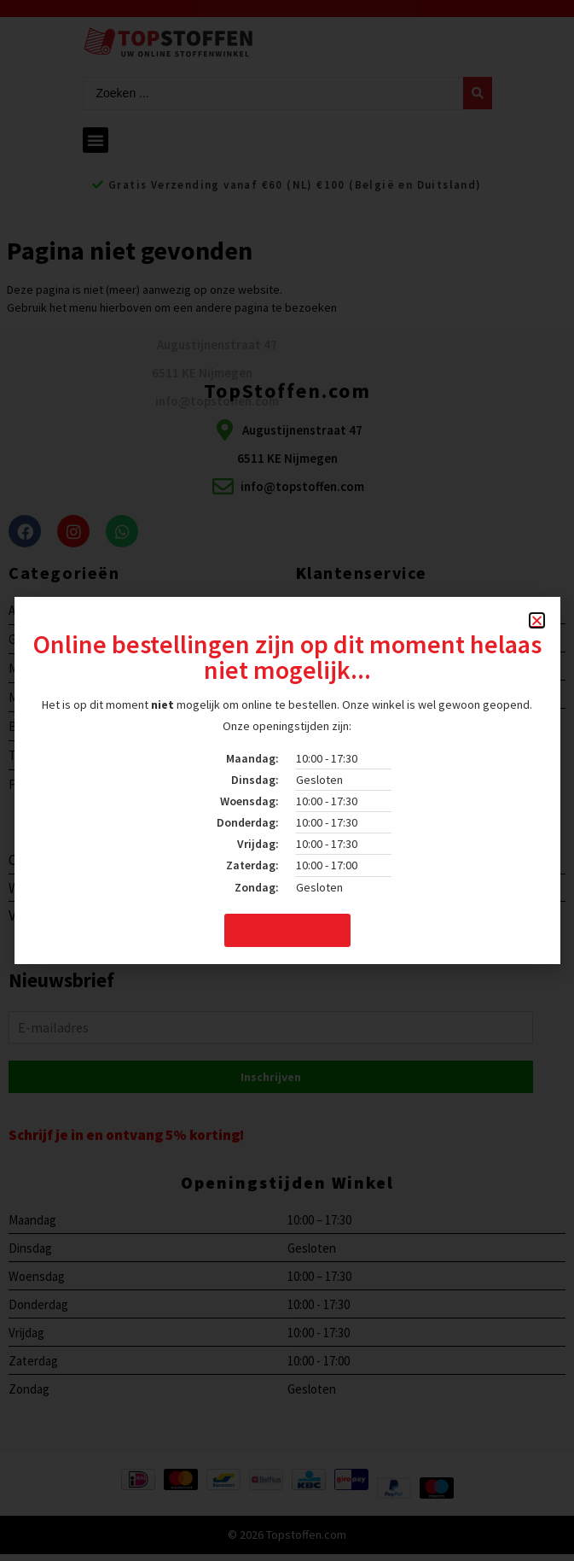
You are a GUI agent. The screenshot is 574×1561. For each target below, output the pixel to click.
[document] (287, 780)
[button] (537, 620)
